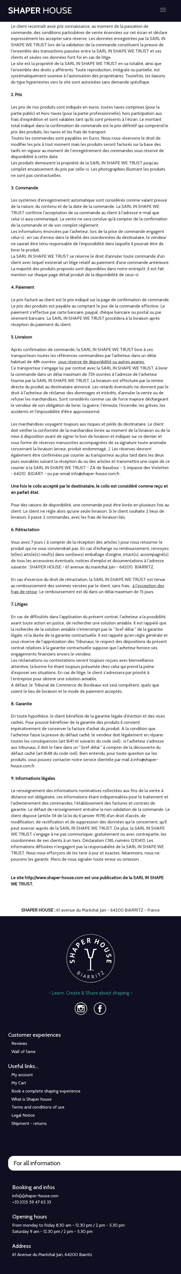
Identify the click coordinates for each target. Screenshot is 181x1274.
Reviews (19, 1043)
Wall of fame (23, 1051)
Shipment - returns (29, 1123)
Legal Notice (23, 1115)
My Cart (18, 1082)
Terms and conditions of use (37, 1107)
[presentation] (7, 1265)
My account (22, 1074)
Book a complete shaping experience (45, 1091)
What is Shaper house (31, 1099)
